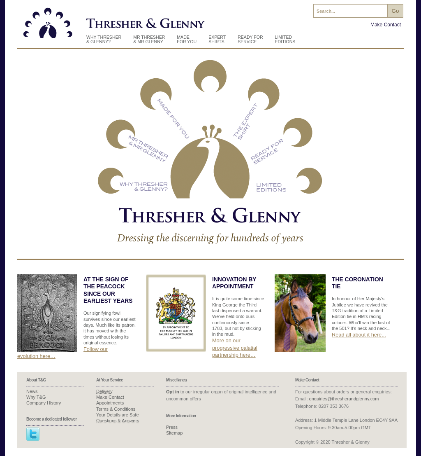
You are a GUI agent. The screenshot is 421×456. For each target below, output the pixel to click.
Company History (43, 402)
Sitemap (174, 432)
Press (172, 427)
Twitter (32, 434)
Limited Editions (285, 39)
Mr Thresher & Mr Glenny (149, 39)
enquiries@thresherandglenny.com (344, 398)
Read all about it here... (359, 335)
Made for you (187, 39)
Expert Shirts (217, 39)
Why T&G (36, 397)
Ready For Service (250, 39)
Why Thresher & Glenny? (103, 39)
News (32, 391)
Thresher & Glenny (48, 25)
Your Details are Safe (117, 414)
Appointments (110, 402)
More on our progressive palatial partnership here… (234, 347)
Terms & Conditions (115, 409)
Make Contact (385, 25)
